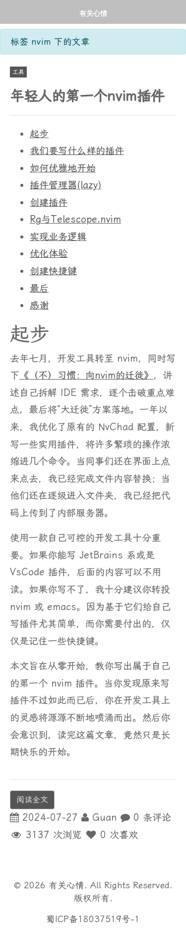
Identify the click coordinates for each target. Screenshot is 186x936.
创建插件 (48, 202)
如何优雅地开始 (63, 168)
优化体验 (48, 253)
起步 (39, 134)
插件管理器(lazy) (65, 185)
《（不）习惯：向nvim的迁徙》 (86, 375)
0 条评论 (152, 817)
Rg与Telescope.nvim (75, 219)
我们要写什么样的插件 (77, 150)
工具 (18, 72)
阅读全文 (32, 799)
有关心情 (93, 13)
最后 (39, 288)
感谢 (39, 305)
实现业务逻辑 (58, 236)
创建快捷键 (53, 271)
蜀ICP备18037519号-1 (93, 919)
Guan (104, 817)
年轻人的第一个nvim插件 (87, 96)
